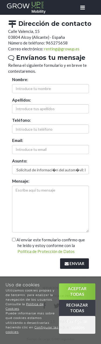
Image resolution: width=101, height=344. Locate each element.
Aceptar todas (77, 291)
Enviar (74, 263)
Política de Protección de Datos (46, 251)
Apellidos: (21, 100)
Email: (17, 140)
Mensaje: (20, 181)
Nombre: (20, 79)
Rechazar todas (77, 308)
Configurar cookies (77, 324)
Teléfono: (21, 120)
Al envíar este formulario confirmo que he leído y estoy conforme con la (48, 245)
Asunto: (19, 160)
